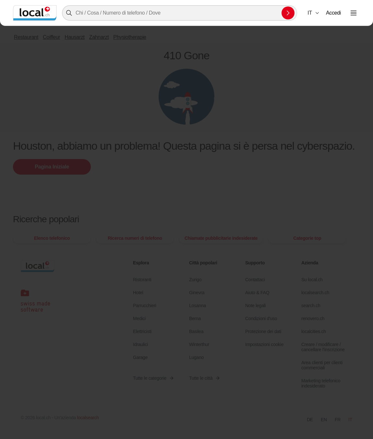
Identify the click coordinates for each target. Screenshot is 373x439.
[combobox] (179, 13)
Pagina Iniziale (52, 166)
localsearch (88, 417)
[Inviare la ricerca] (288, 12)
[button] (313, 13)
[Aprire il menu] (353, 12)
